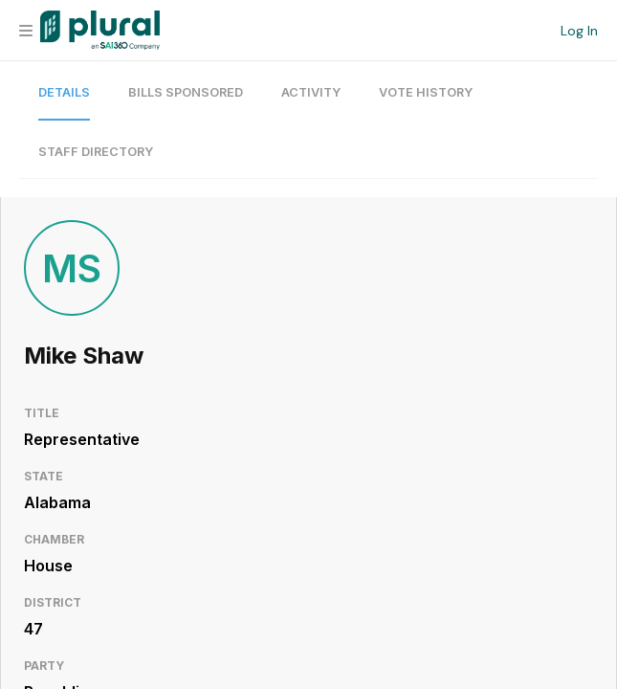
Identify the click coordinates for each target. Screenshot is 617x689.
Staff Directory (95, 151)
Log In (579, 30)
